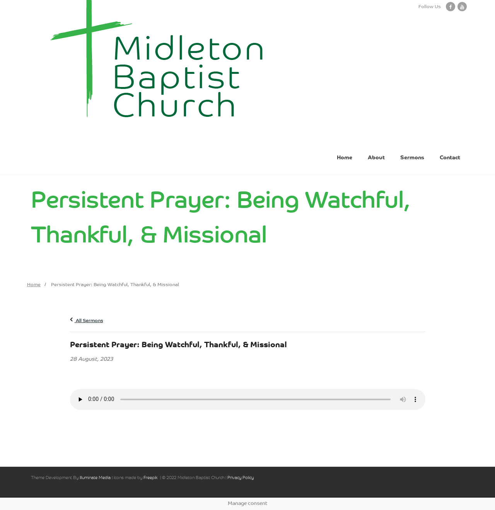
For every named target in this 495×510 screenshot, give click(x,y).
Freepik (150, 478)
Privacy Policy (240, 478)
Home (34, 285)
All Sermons (86, 321)
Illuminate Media (95, 478)
